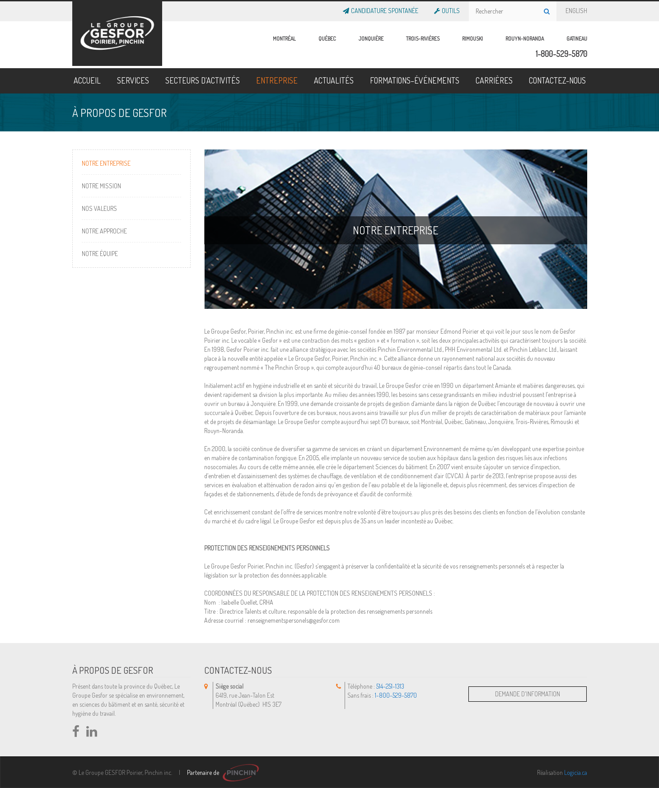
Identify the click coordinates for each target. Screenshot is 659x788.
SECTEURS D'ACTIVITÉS (202, 80)
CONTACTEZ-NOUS (557, 80)
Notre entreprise (106, 163)
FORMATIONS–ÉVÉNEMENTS (414, 80)
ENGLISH (576, 9)
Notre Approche (104, 231)
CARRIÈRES (494, 80)
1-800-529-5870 (561, 54)
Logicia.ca (575, 772)
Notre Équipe (100, 253)
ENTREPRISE (277, 80)
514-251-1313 (390, 686)
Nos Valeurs (99, 208)
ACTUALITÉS (334, 80)
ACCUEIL (87, 80)
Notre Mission (101, 186)
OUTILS (450, 9)
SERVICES (133, 80)
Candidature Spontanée (383, 9)
